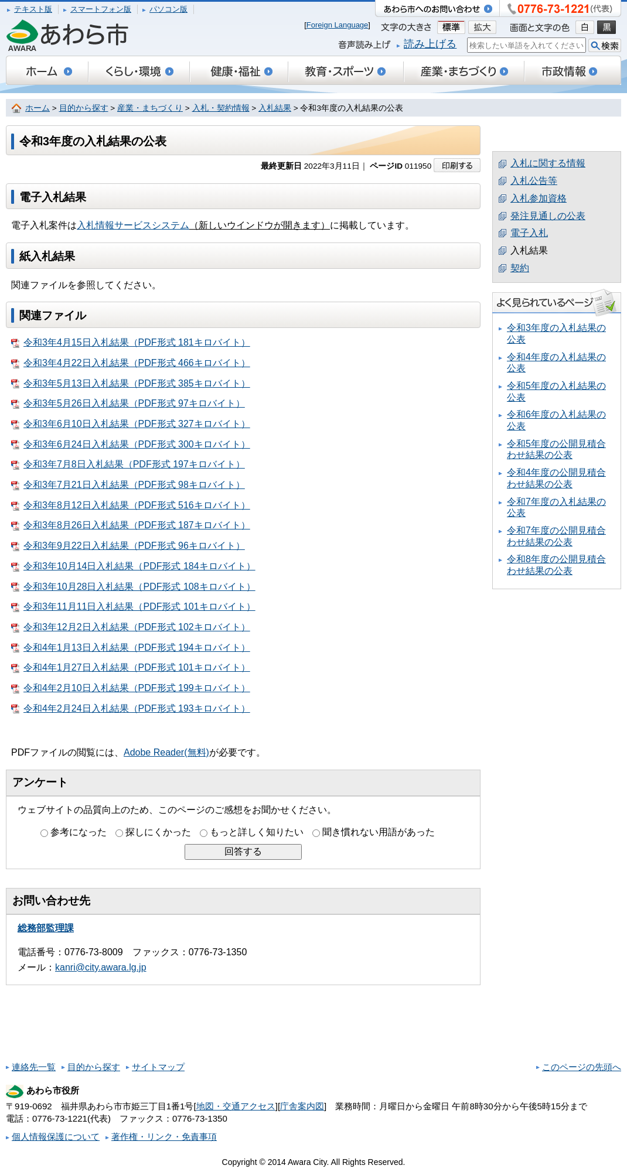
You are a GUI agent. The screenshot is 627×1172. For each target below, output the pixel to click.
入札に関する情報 (547, 163)
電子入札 (529, 233)
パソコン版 (168, 9)
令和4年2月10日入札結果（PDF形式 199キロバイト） (130, 688)
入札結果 (274, 108)
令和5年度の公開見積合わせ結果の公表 (556, 449)
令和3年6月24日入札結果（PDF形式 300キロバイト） (130, 444)
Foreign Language (337, 24)
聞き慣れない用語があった (378, 832)
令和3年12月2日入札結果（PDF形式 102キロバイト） (130, 627)
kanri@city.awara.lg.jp (100, 967)
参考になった (78, 832)
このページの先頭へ (581, 1067)
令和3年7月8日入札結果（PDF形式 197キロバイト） (128, 464)
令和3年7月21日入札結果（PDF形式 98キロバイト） (128, 485)
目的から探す (83, 108)
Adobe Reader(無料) (166, 752)
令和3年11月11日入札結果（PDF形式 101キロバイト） (133, 607)
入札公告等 (533, 181)
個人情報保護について (56, 1137)
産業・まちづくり (150, 108)
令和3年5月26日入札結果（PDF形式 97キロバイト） (128, 403)
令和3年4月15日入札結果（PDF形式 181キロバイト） (130, 342)
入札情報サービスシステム (133, 225)
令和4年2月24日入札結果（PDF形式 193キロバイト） (130, 708)
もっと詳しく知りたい (257, 832)
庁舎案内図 (302, 1106)
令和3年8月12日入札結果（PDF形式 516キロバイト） (130, 505)
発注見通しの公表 (547, 216)
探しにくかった (158, 832)
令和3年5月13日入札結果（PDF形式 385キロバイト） (130, 383)
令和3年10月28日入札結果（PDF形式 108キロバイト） (133, 587)
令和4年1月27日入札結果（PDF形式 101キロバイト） (130, 667)
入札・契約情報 (221, 108)
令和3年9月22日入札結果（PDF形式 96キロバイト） (128, 546)
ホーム (37, 108)
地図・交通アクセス (235, 1106)
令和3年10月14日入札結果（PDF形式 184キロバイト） (133, 566)
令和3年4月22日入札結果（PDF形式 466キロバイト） (130, 363)
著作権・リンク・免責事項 (164, 1137)
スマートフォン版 (100, 9)
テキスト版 (33, 9)
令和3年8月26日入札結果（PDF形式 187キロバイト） (130, 525)
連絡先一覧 (34, 1067)
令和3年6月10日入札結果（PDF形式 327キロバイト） (130, 424)
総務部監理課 (46, 928)
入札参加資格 (538, 198)
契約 (519, 268)
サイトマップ (158, 1067)
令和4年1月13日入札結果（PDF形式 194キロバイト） (130, 648)
